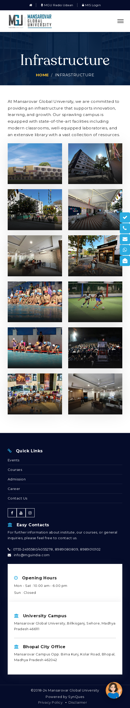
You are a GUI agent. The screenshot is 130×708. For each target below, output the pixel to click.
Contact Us (17, 498)
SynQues (76, 697)
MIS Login (91, 5)
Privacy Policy (50, 702)
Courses (15, 470)
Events (13, 460)
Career (14, 489)
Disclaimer (77, 702)
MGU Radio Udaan (57, 5)
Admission (17, 479)
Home (42, 74)
